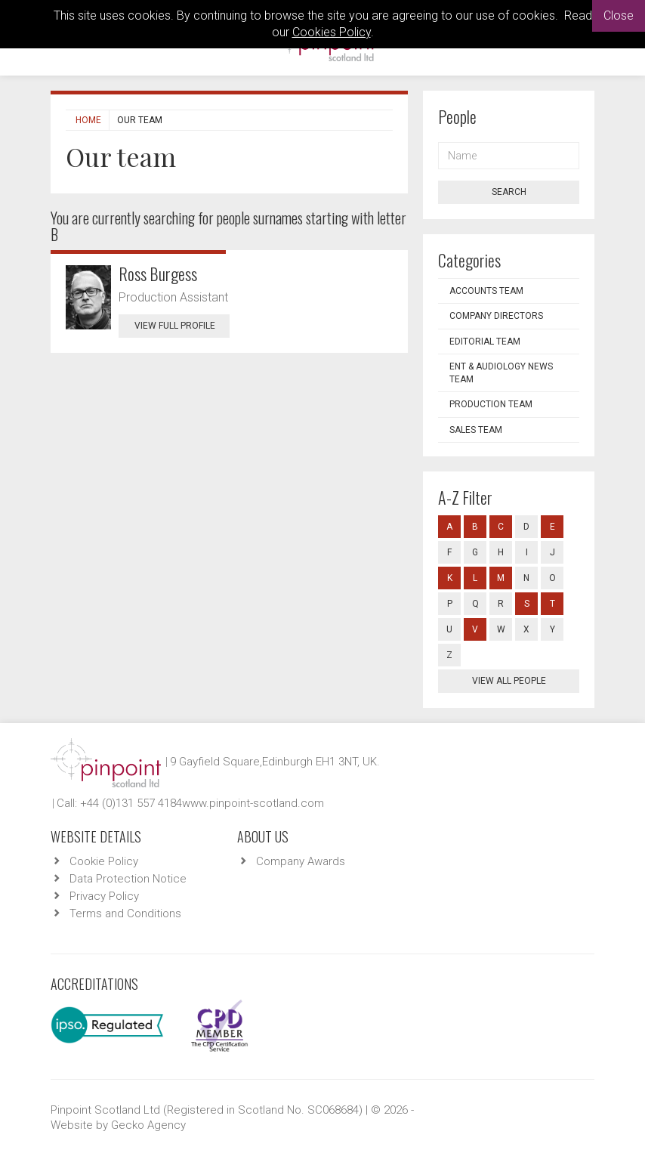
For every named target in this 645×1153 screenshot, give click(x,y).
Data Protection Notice (128, 879)
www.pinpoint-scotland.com (253, 803)
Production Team (490, 404)
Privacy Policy (104, 896)
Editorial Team (484, 341)
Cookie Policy (103, 861)
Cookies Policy (331, 32)
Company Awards (300, 861)
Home (88, 120)
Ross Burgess (158, 273)
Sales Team (475, 430)
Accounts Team (486, 291)
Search (509, 192)
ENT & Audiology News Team (501, 373)
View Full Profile (182, 325)
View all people (509, 680)
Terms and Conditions (125, 913)
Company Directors (496, 316)
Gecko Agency (148, 1125)
